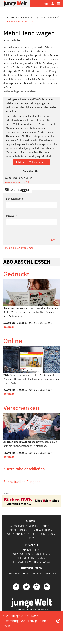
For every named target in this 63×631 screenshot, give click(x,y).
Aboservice (17, 526)
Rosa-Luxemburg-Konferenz (30, 553)
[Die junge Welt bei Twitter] (26, 586)
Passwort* (11, 215)
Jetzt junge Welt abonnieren (31, 162)
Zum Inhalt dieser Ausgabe (18, 21)
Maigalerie (29, 549)
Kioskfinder (17, 530)
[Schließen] (58, 621)
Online (12, 341)
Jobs (31, 538)
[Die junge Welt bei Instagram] (36, 586)
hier (45, 621)
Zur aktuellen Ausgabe (22, 481)
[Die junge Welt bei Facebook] (16, 586)
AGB (9, 534)
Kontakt (21, 534)
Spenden (51, 573)
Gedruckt (16, 274)
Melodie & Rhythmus (30, 557)
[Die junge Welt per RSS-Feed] (47, 586)
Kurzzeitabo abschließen (24, 468)
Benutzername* (15, 198)
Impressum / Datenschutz (38, 609)
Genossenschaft (17, 573)
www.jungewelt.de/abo (18, 182)
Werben (33, 526)
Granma (45, 561)
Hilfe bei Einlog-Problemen (18, 247)
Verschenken (21, 407)
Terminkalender (39, 530)
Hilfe (34, 534)
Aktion (37, 573)
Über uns (47, 534)
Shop (46, 526)
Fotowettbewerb (24, 561)
